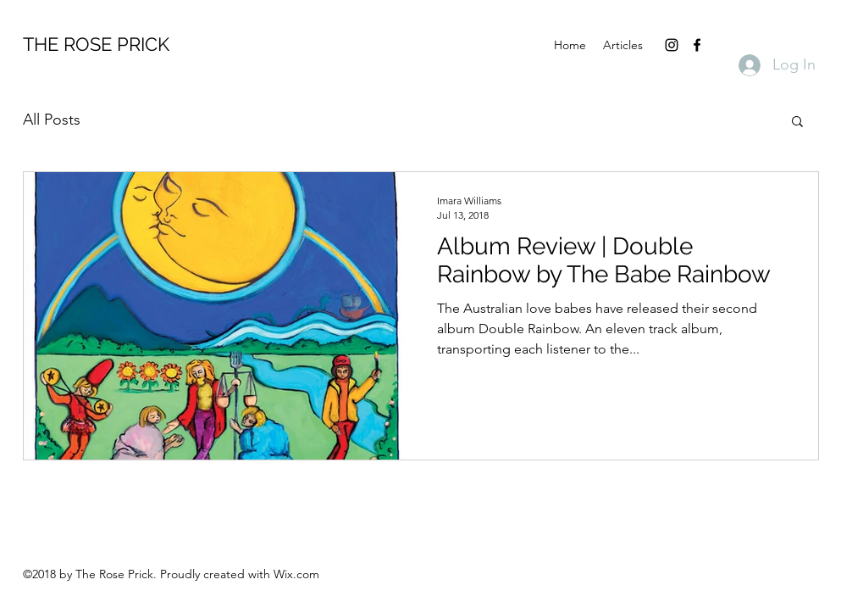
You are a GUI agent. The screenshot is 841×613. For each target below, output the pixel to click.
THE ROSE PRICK (96, 44)
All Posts (51, 119)
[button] (797, 122)
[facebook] (697, 44)
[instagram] (671, 44)
